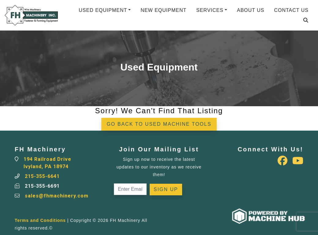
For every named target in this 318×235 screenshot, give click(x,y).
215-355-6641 (42, 176)
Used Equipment (103, 10)
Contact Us (291, 10)
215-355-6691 (42, 186)
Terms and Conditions (40, 220)
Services (209, 10)
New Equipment (163, 10)
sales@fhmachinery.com (56, 196)
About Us (250, 10)
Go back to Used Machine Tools (159, 124)
